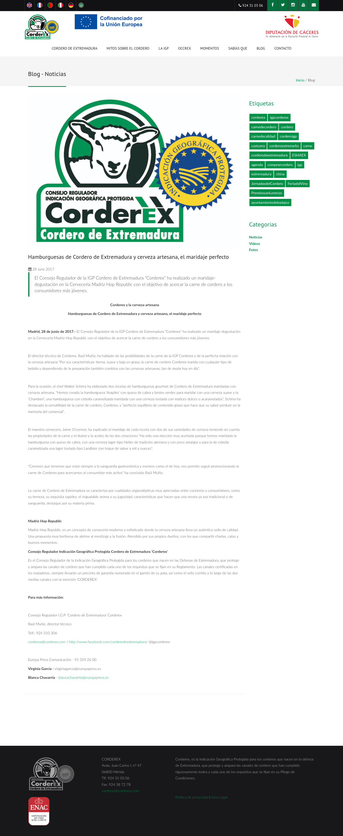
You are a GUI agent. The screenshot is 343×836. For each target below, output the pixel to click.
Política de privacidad (192, 797)
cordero (287, 127)
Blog (261, 48)
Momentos (209, 49)
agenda (257, 164)
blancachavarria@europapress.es (83, 677)
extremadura (261, 174)
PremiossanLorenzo (266, 193)
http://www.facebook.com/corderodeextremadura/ (108, 641)
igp (300, 164)
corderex (258, 117)
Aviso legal (219, 797)
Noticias (255, 237)
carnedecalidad (263, 136)
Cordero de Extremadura (74, 49)
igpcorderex (279, 117)
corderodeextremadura (269, 155)
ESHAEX (299, 155)
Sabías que (237, 48)
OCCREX (184, 49)
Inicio (300, 80)
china (280, 174)
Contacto (282, 48)
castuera (258, 146)
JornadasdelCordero (267, 183)
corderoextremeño (284, 146)
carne (307, 146)
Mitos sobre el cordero (128, 48)
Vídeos (254, 243)
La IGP (164, 49)
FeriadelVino (298, 183)
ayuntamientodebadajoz (270, 202)
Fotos (253, 249)
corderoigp (288, 136)
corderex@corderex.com (47, 641)
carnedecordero (263, 127)
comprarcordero (280, 164)
